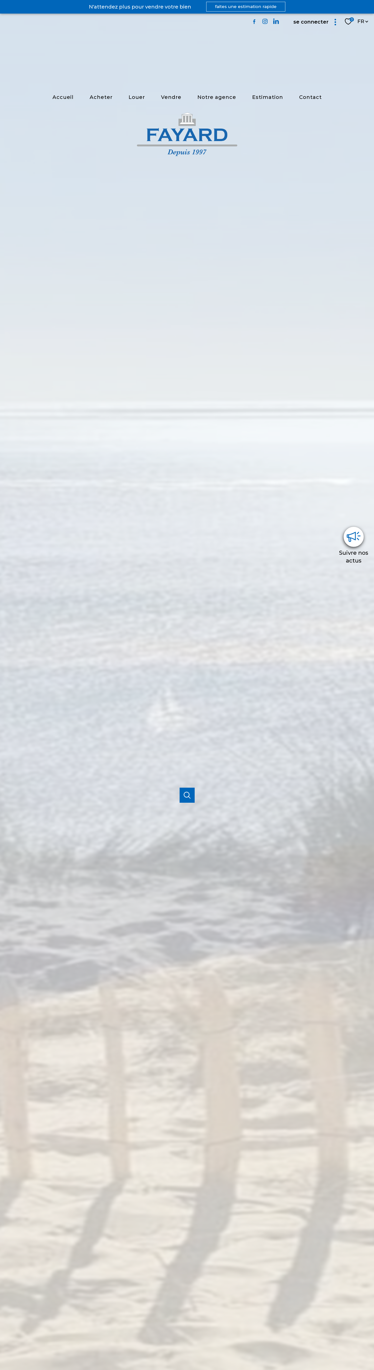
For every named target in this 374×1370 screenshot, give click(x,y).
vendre (171, 97)
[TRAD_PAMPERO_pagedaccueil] (187, 154)
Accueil (63, 97)
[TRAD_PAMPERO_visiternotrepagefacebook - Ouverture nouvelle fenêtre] (254, 21)
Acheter (101, 97)
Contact (310, 97)
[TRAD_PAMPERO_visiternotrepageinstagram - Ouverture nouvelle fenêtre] (265, 21)
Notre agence (216, 97)
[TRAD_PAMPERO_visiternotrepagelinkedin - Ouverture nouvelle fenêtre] (276, 21)
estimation (267, 97)
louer (137, 97)
